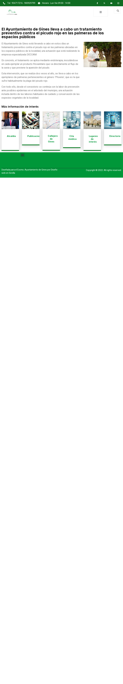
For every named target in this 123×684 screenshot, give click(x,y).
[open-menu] (100, 12)
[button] (22, 154)
